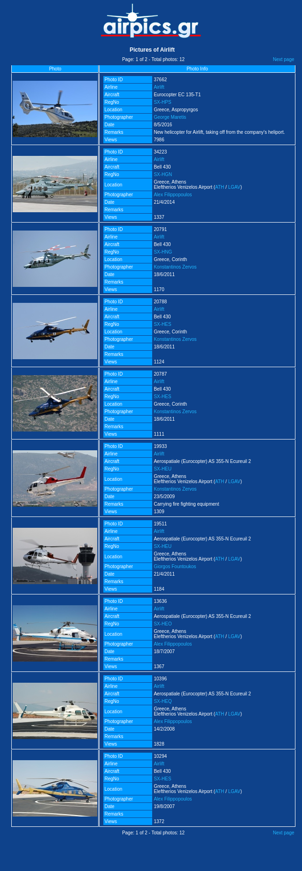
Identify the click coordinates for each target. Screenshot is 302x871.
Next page (283, 59)
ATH (219, 187)
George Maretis (170, 117)
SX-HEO (162, 623)
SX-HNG (163, 251)
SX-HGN (163, 174)
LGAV (234, 187)
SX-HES (162, 324)
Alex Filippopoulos (173, 194)
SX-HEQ (162, 701)
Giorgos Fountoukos (175, 566)
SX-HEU (162, 468)
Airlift (159, 87)
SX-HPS (162, 102)
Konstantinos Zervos (175, 267)
